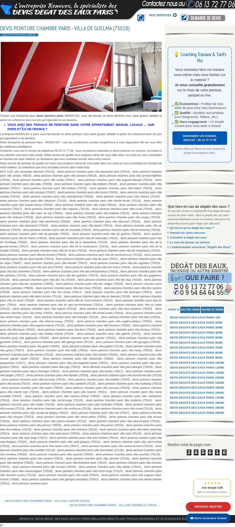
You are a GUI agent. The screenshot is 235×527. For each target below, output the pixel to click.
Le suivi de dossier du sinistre (190, 242)
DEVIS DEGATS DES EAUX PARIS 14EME (197, 382)
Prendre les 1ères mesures (187, 232)
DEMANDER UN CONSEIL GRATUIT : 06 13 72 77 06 (200, 138)
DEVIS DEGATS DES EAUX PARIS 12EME (197, 372)
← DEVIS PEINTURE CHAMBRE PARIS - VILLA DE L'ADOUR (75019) (45, 500)
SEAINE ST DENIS (212, 309)
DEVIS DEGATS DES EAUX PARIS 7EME (196, 347)
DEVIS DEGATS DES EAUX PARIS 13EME (197, 377)
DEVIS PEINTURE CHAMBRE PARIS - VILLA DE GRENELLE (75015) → (114, 505)
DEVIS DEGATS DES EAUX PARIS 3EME (196, 327)
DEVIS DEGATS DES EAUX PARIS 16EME (197, 392)
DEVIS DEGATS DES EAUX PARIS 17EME (197, 397)
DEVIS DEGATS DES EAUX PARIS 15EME (197, 387)
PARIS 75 (173, 309)
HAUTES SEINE (190, 309)
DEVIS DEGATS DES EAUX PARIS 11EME (197, 367)
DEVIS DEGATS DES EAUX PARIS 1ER (195, 317)
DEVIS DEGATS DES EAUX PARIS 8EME (196, 352)
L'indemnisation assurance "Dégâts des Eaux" (200, 247)
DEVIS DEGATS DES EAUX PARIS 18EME (197, 402)
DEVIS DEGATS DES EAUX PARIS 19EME (197, 407)
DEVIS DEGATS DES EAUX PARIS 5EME (196, 337)
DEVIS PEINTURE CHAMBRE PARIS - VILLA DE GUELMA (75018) (65, 28)
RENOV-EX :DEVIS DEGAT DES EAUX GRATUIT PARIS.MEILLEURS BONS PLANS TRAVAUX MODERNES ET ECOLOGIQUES (100, 518)
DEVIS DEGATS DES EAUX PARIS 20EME (197, 412)
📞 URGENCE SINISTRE (206, 506)
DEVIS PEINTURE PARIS (19, 35)
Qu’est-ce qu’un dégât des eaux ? (192, 227)
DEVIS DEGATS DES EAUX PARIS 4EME (196, 332)
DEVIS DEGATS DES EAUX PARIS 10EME (197, 362)
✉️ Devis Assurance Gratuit (208, 518)
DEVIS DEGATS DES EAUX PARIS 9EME (196, 357)
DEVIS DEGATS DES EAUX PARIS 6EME (196, 342)
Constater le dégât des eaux (188, 237)
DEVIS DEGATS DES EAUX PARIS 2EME (196, 322)
